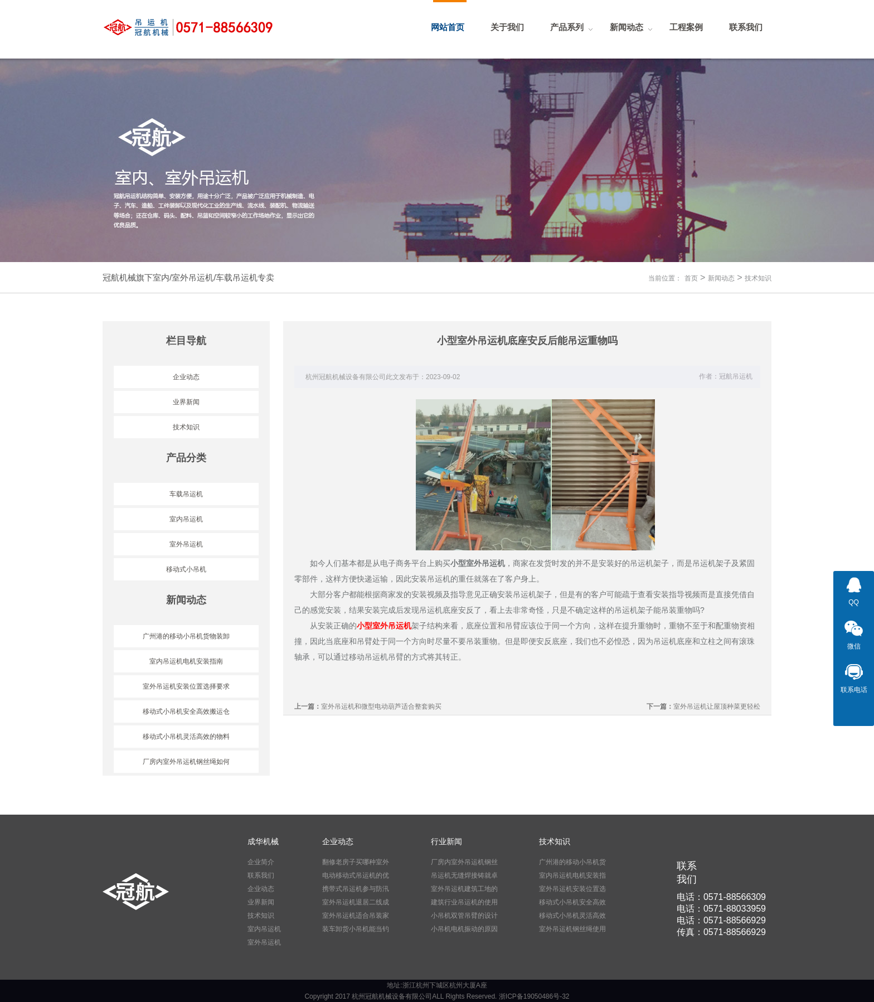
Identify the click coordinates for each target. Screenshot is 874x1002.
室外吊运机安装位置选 (572, 889)
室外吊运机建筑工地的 (464, 889)
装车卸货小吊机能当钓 (355, 929)
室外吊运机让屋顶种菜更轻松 (716, 706)
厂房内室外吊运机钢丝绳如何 (186, 762)
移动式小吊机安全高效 (572, 902)
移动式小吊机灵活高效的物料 (186, 736)
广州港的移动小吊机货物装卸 (186, 636)
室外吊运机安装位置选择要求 (186, 686)
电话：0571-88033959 (721, 908)
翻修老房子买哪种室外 (355, 862)
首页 (691, 278)
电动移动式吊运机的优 (355, 875)
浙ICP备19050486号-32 (534, 996)
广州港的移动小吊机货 (572, 862)
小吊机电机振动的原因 (464, 929)
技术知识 (758, 278)
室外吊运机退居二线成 (355, 902)
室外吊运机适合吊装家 (355, 915)
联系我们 (260, 875)
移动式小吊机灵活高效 (572, 915)
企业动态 (186, 377)
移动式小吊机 (186, 569)
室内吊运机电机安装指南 (186, 661)
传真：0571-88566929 (721, 932)
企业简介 (260, 862)
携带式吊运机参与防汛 (355, 889)
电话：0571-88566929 (721, 920)
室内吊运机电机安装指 (572, 875)
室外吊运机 (186, 544)
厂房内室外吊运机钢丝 (464, 862)
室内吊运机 (186, 519)
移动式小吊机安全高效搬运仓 (186, 711)
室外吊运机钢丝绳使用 (572, 929)
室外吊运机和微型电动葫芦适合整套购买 (381, 706)
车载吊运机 (186, 494)
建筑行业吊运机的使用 (464, 902)
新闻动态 (721, 278)
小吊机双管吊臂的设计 (464, 915)
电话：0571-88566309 (721, 897)
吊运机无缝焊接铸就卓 (464, 875)
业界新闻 (186, 402)
